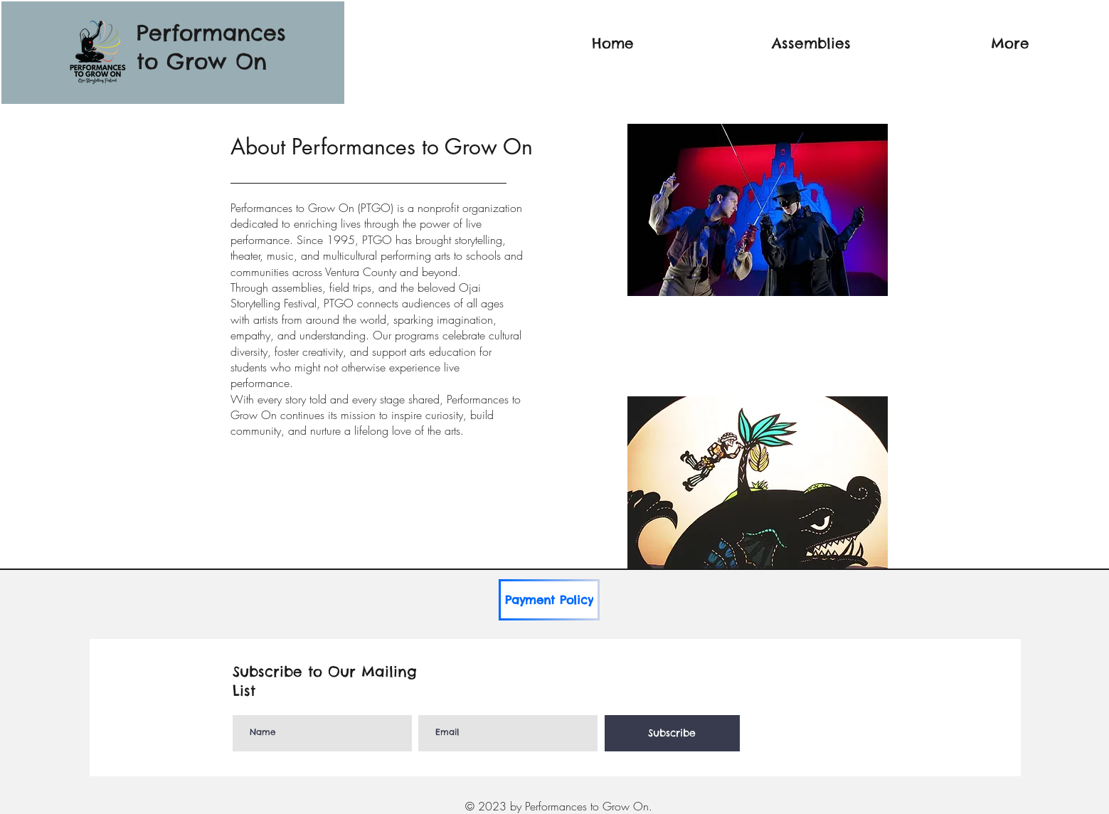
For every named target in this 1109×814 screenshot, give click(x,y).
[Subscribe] (672, 733)
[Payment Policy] (549, 599)
